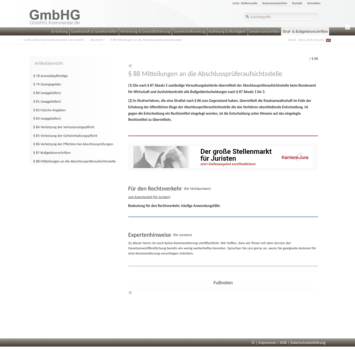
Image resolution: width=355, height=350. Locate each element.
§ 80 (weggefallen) (47, 93)
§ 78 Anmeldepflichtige (50, 76)
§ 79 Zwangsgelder (47, 84)
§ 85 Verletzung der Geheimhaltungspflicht (65, 135)
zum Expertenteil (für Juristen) (149, 197)
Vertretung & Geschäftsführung (145, 31)
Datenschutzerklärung (307, 342)
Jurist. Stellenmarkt (244, 3)
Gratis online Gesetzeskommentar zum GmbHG (54, 40)
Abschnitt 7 (97, 40)
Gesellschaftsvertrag (189, 31)
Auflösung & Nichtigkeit (227, 31)
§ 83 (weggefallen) (47, 118)
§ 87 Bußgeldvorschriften (52, 152)
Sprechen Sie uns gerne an (247, 248)
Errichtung (59, 31)
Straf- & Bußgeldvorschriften (305, 31)
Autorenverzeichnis (274, 3)
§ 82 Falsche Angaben (49, 110)
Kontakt (297, 3)
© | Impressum (264, 342)
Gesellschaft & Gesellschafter (94, 31)
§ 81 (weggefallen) (47, 101)
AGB (283, 342)
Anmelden (313, 3)
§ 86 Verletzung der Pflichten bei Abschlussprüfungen (73, 144)
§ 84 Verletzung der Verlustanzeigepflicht (63, 127)
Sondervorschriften (264, 31)
